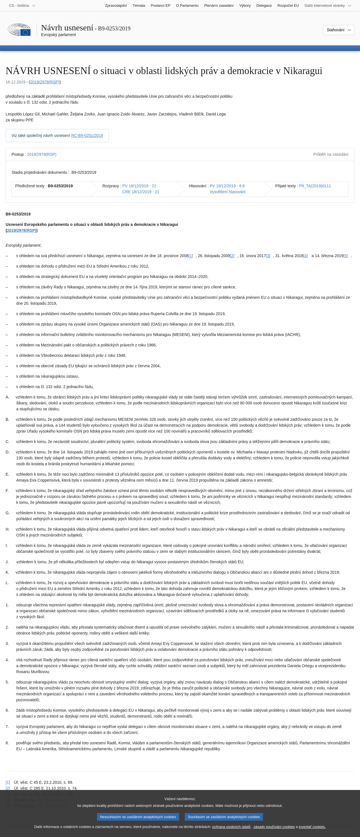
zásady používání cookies (274, 831)
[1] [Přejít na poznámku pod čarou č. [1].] (190, 255)
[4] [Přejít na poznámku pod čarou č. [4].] (305, 255)
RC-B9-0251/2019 (87, 135)
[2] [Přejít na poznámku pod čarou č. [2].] (232, 255)
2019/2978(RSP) (44, 82)
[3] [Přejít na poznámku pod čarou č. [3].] (268, 255)
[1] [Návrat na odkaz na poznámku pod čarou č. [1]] (8, 782)
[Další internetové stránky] (328, 5)
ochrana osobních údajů (231, 831)
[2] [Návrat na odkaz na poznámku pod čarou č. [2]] (8, 788)
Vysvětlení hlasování (228, 192)
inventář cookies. (312, 831)
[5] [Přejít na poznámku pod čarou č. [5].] (345, 255)
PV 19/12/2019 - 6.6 (227, 186)
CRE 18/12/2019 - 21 (140, 192)
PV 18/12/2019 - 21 (139, 186)
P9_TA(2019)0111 (315, 186)
